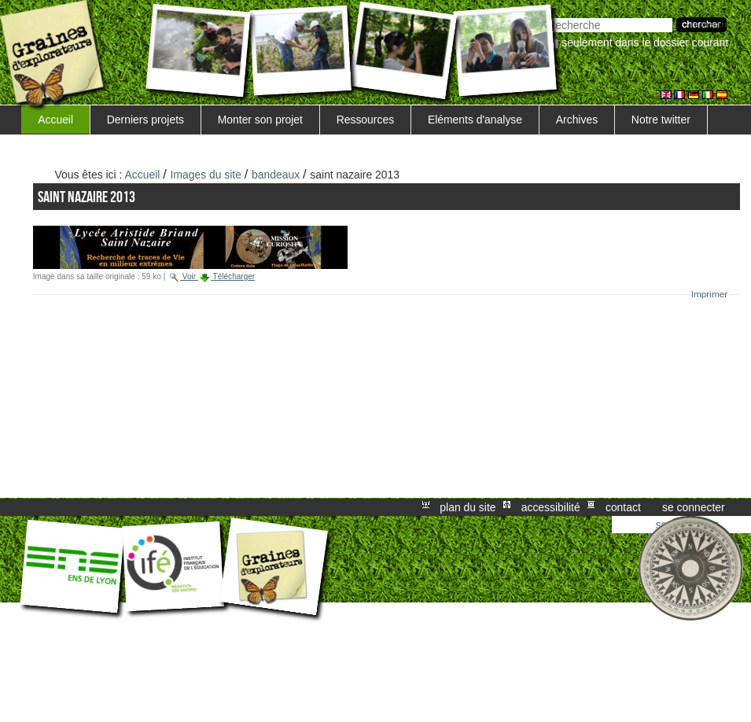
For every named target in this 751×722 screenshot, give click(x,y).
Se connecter (693, 507)
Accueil (55, 119)
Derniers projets (145, 119)
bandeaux (276, 174)
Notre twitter (660, 119)
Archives (577, 119)
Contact (623, 507)
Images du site (206, 174)
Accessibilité (550, 507)
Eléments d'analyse (475, 119)
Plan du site (467, 507)
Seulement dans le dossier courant (644, 42)
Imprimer (709, 294)
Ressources (365, 119)
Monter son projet (260, 119)
